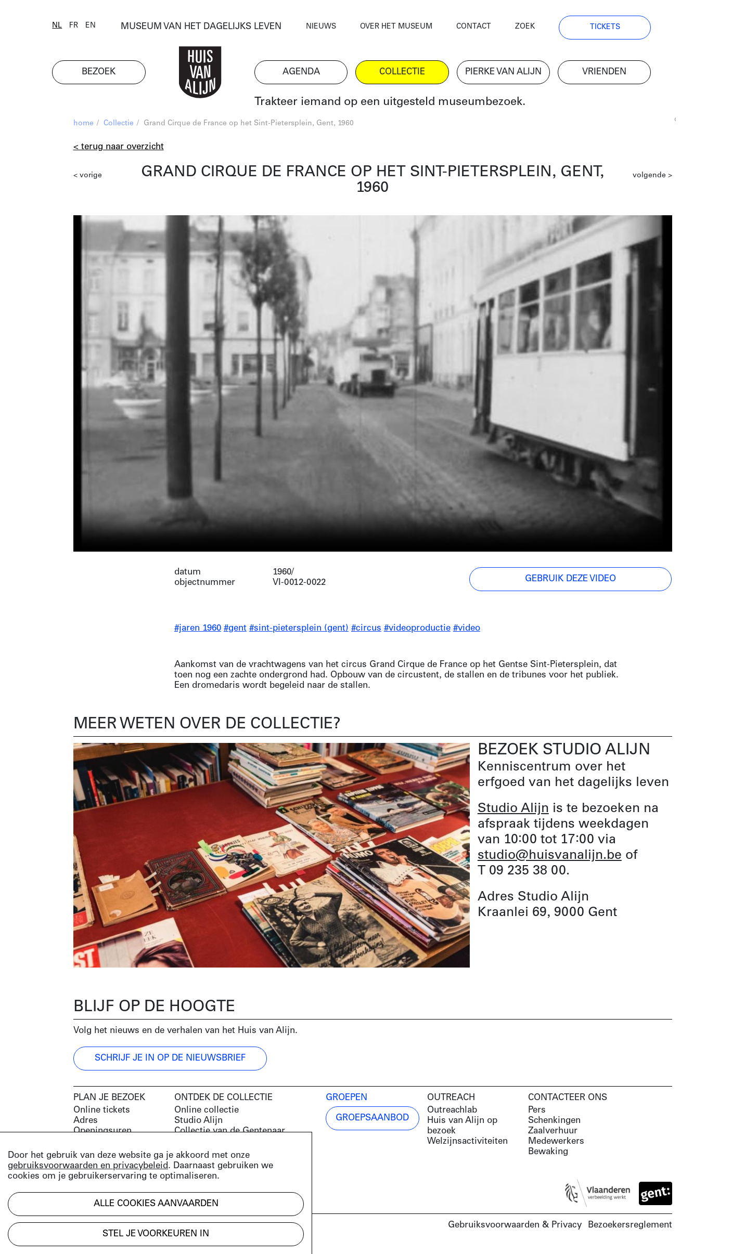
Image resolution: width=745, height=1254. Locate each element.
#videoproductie (417, 629)
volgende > (652, 177)
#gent (235, 629)
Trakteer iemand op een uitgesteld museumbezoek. (410, 104)
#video (466, 629)
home (83, 125)
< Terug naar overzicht (118, 148)
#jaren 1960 (197, 629)
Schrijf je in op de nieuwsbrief (170, 1059)
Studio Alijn (513, 809)
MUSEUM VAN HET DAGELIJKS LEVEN (222, 28)
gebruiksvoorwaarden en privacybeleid (88, 1165)
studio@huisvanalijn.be (550, 856)
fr (95, 27)
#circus (366, 629)
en (112, 27)
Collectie (119, 125)
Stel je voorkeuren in (155, 1234)
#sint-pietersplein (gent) (299, 629)
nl (78, 27)
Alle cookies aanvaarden (156, 1203)
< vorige (87, 177)
